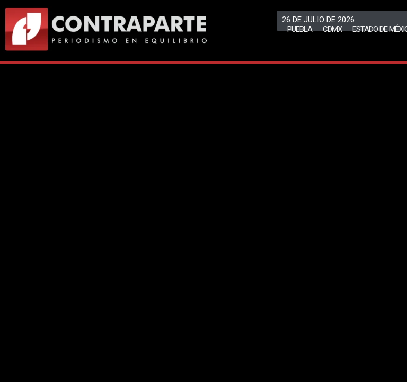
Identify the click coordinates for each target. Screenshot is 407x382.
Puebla (299, 29)
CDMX (332, 29)
